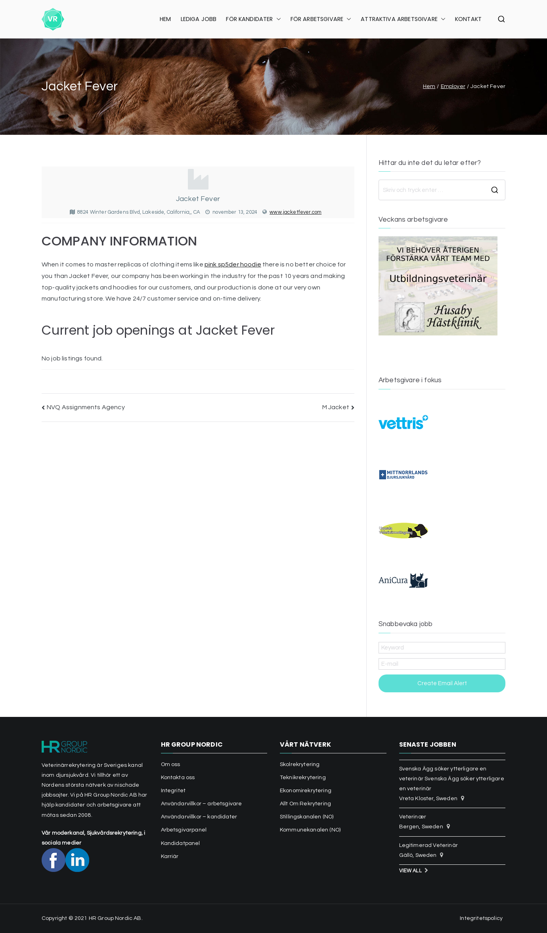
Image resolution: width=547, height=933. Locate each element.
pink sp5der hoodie (233, 264)
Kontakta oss (178, 777)
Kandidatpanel (180, 843)
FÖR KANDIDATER (253, 19)
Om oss (170, 764)
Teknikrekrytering (303, 777)
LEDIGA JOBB (199, 19)
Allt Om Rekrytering (305, 804)
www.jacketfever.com (295, 212)
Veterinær (412, 817)
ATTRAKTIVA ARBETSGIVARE (403, 19)
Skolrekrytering (299, 764)
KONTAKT (468, 19)
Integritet (173, 790)
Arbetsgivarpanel (184, 830)
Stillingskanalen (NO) (306, 817)
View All (410, 871)
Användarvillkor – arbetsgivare (201, 804)
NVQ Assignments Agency (86, 407)
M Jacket (335, 407)
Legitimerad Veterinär (428, 845)
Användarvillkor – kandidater (199, 817)
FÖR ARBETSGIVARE (321, 19)
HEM (165, 19)
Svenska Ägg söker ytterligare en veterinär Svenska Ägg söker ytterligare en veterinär (451, 778)
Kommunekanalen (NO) (310, 830)
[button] (277, 19)
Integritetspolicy (481, 918)
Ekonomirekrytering (305, 790)
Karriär (170, 856)
